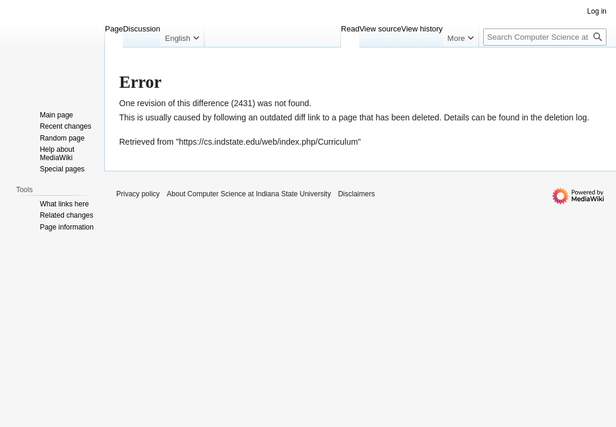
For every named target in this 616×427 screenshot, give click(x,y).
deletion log (565, 117)
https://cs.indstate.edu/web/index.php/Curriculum (268, 141)
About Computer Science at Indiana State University (249, 194)
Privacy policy (137, 194)
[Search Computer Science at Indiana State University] (545, 37)
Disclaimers (356, 194)
